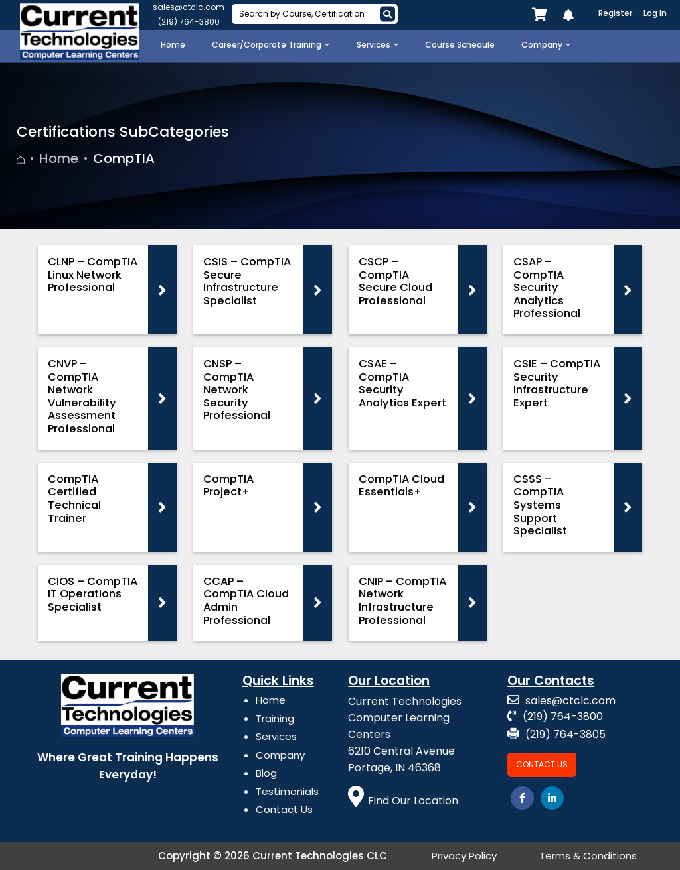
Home (58, 158)
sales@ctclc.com (188, 7)
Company (280, 755)
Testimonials (287, 791)
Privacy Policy (464, 856)
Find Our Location (403, 800)
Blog (266, 773)
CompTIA (124, 158)
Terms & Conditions (588, 856)
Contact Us (284, 809)
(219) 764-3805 (556, 734)
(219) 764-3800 (189, 21)
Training (275, 718)
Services (276, 736)
